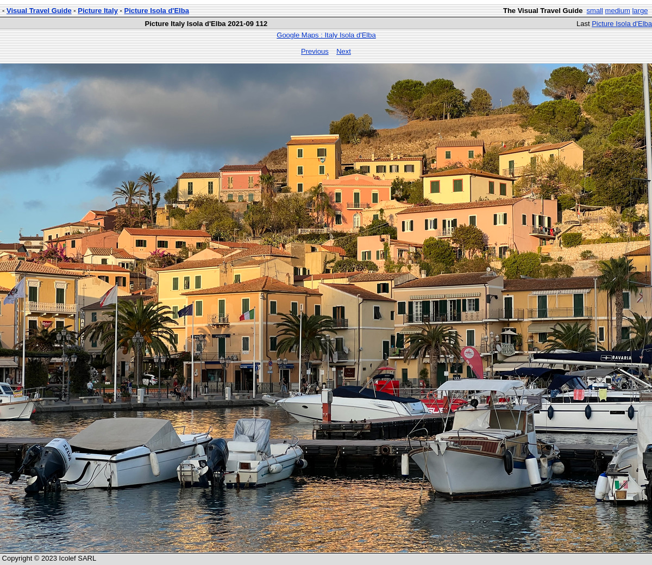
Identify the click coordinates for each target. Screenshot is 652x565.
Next (343, 51)
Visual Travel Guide (39, 11)
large (640, 11)
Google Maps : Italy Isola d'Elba (326, 35)
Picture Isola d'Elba (156, 11)
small (595, 11)
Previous (315, 51)
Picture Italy (98, 11)
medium (617, 11)
